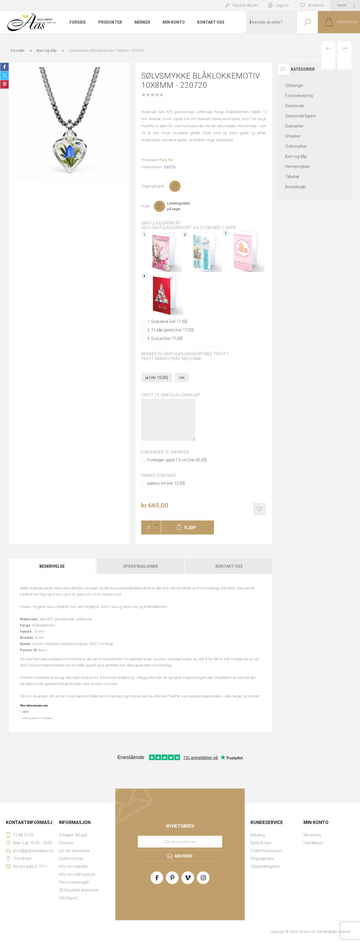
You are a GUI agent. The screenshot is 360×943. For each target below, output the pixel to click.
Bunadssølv (295, 187)
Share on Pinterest (4, 84)
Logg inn (282, 5)
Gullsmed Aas (71, 858)
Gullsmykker (296, 146)
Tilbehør (292, 176)
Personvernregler (74, 882)
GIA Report (68, 898)
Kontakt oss (229, 566)
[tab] (52, 566)
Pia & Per (166, 160)
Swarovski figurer (300, 116)
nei (181, 377)
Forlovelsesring (299, 95)
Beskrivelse (52, 566)
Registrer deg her (245, 5)
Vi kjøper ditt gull (73, 835)
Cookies (66, 843)
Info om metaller (73, 866)
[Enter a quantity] (146, 527)
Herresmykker (297, 166)
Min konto (312, 835)
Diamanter (294, 126)
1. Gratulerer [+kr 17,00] (167, 321)
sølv (25, 711)
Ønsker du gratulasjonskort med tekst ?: (185, 354)
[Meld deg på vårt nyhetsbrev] (180, 842)
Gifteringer (294, 85)
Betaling (258, 835)
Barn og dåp (296, 156)
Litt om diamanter (74, 850)
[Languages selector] (345, 5)
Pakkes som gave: (159, 475)
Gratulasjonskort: (161, 223)
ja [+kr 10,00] (156, 377)
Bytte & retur (261, 843)
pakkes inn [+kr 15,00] (166, 483)
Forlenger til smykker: (165, 452)
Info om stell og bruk (77, 874)
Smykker (293, 136)
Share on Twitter (4, 75)
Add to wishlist (259, 509)
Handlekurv (313, 843)
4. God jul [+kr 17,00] (164, 338)
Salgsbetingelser (265, 866)
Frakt (145, 206)
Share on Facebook (4, 67)
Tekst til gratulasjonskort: (171, 395)
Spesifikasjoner (140, 566)
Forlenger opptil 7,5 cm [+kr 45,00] (176, 460)
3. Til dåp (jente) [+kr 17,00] (170, 330)
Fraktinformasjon (266, 850)
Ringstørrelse (262, 858)
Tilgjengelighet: (153, 186)
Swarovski (294, 106)
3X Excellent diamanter (79, 890)
